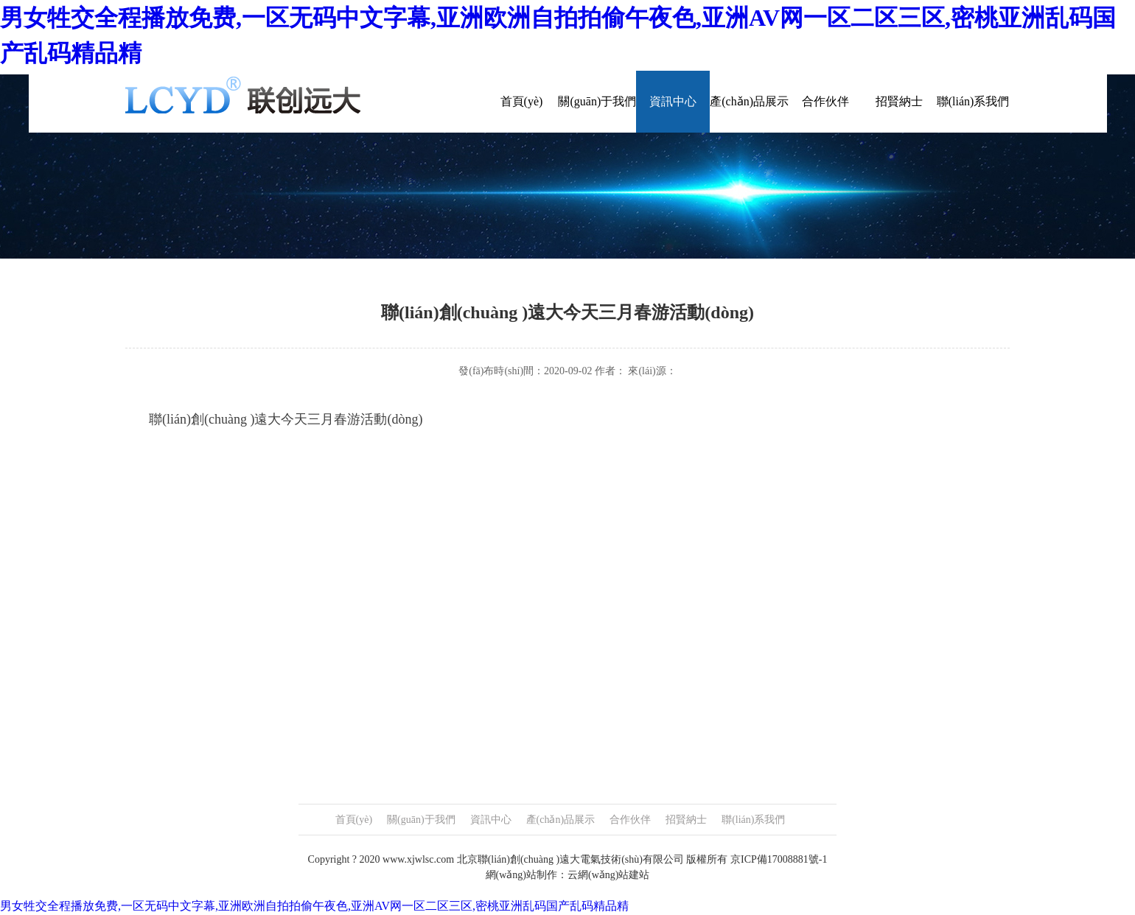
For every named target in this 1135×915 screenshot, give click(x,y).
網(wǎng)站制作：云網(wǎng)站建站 (568, 874)
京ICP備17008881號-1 (778, 859)
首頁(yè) (521, 101)
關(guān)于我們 (597, 101)
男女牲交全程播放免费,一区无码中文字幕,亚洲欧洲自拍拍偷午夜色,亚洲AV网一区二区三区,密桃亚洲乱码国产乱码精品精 (314, 906)
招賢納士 (899, 101)
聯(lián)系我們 (973, 101)
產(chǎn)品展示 (749, 101)
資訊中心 (672, 101)
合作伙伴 (825, 101)
